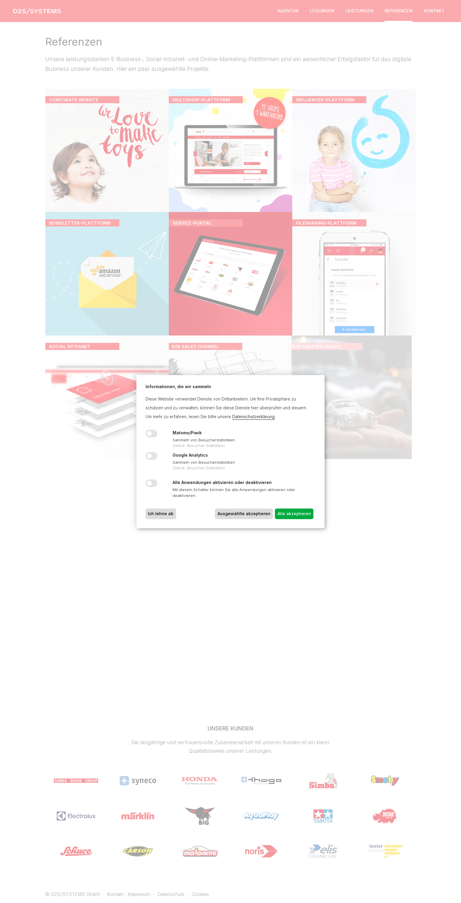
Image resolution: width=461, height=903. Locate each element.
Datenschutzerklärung (253, 416)
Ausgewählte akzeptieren (244, 513)
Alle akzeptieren (294, 513)
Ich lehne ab (160, 513)
